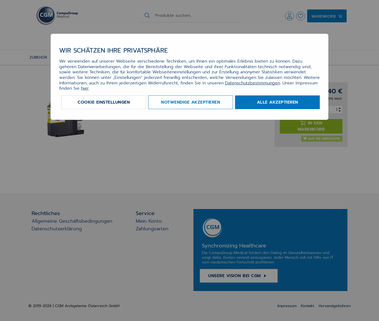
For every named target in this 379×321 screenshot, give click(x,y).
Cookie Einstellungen (104, 102)
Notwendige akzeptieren (190, 102)
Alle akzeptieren (277, 102)
